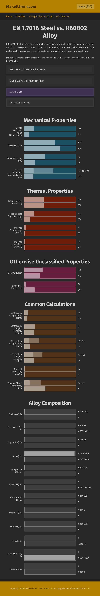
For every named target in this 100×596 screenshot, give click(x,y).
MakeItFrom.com (21, 6)
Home (9, 16)
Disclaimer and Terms (38, 588)
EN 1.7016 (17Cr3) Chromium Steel (27, 69)
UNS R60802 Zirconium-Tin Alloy (27, 80)
